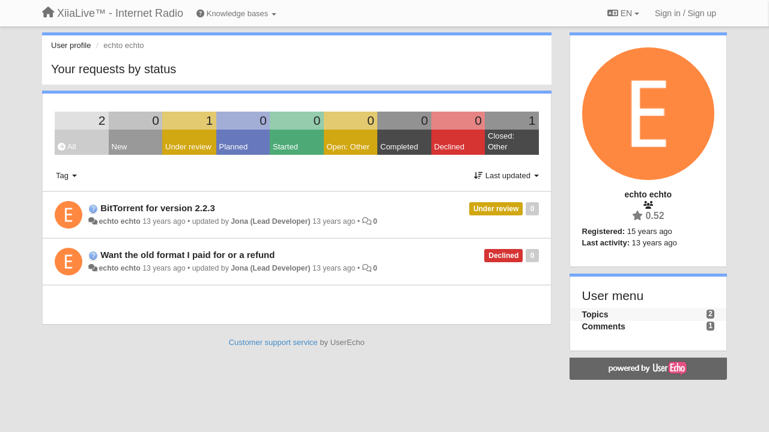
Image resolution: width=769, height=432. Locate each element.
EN (623, 13)
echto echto (119, 221)
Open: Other (348, 146)
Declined (449, 146)
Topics (595, 314)
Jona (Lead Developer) (270, 221)
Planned (233, 146)
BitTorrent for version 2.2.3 (157, 208)
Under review (188, 146)
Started (285, 146)
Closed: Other (501, 141)
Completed (399, 146)
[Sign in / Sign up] (685, 13)
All (67, 146)
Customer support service (273, 342)
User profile (71, 45)
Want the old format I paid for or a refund (187, 255)
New (119, 146)
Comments (603, 326)
